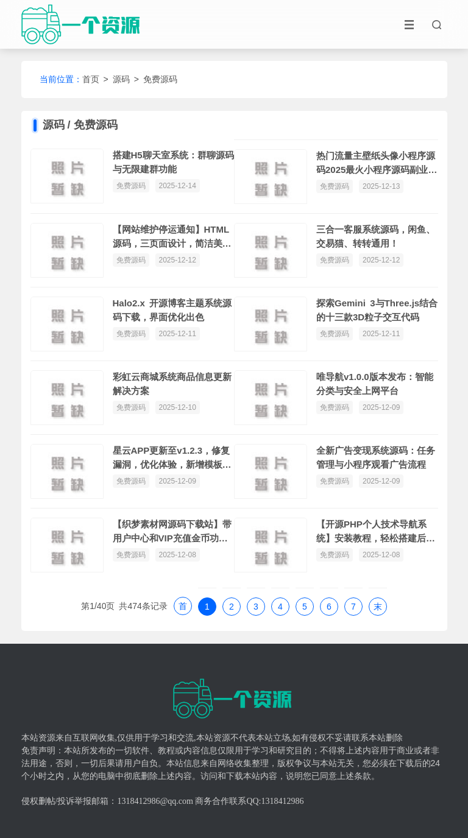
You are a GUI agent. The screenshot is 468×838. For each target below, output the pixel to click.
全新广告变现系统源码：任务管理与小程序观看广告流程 (375, 457)
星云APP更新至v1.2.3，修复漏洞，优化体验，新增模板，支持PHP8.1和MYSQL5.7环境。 (172, 458)
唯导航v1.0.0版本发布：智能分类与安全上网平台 (374, 383)
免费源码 (160, 79)
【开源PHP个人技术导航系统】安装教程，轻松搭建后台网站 (375, 532)
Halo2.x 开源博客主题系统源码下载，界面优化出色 (172, 310)
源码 (121, 79)
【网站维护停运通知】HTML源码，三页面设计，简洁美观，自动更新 (171, 237)
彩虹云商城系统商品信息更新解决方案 (172, 383)
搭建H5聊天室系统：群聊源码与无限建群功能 (173, 162)
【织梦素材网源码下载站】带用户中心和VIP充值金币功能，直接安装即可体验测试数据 (172, 532)
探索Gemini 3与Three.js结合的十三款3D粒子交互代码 (377, 310)
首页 (90, 79)
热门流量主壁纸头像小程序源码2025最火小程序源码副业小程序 (376, 163)
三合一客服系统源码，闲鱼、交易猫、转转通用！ (375, 236)
